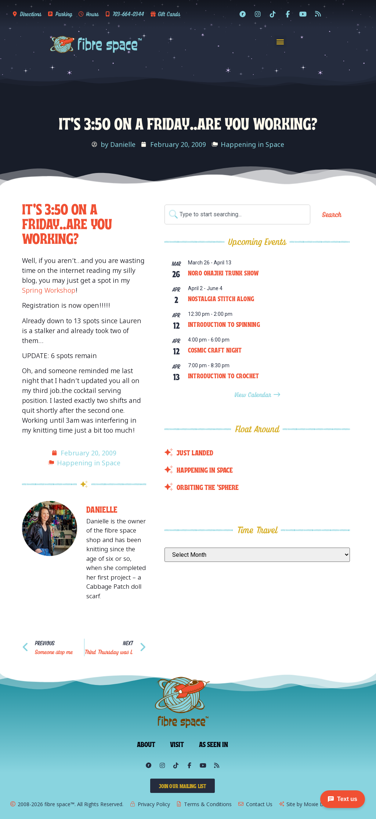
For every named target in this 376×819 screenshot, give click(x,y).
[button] (280, 41)
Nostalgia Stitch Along (221, 298)
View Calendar (254, 394)
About (146, 743)
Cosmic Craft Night (215, 349)
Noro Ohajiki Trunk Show (223, 272)
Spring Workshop (48, 290)
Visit (177, 743)
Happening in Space (252, 144)
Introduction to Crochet (223, 375)
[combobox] (237, 214)
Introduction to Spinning (224, 323)
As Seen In (213, 743)
